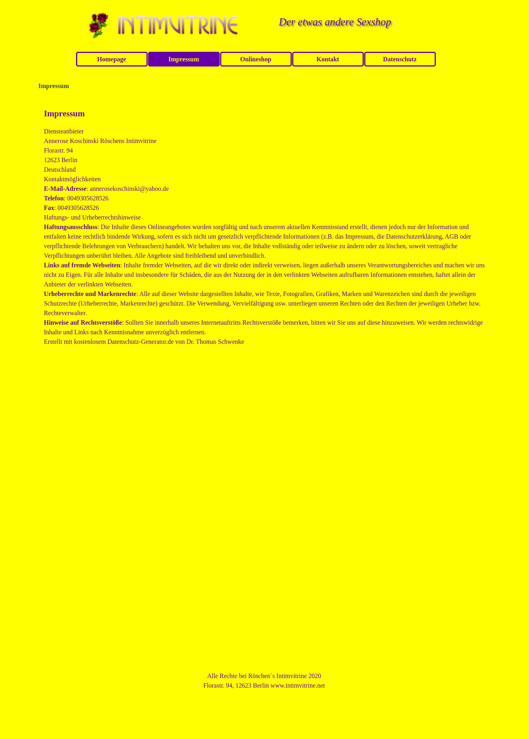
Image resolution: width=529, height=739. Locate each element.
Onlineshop (255, 59)
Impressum (183, 59)
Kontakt (327, 59)
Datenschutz (399, 59)
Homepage (111, 59)
